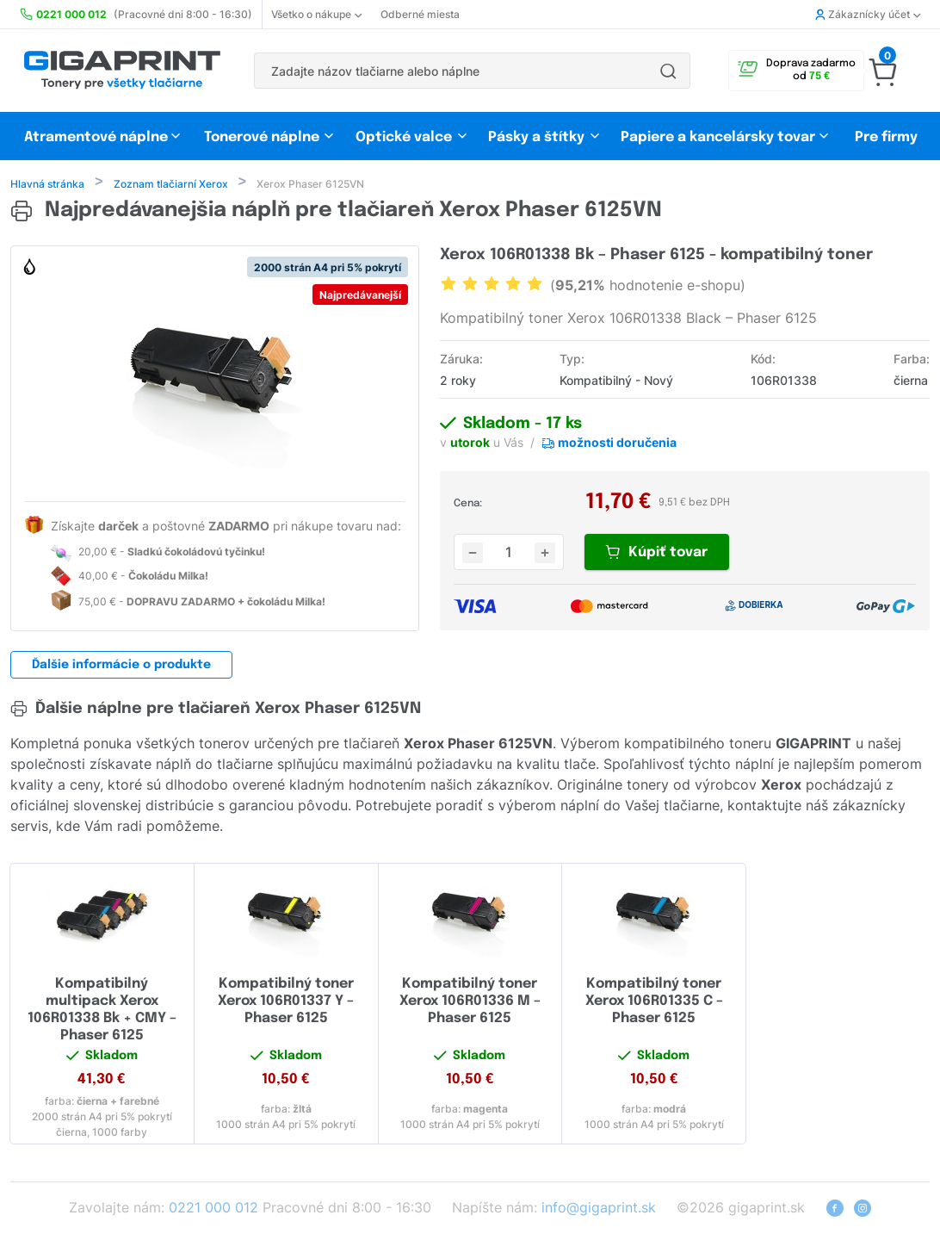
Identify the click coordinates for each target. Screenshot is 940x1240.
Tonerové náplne (261, 137)
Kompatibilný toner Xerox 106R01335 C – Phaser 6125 (654, 1002)
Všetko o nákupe (316, 14)
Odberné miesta (420, 14)
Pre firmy (886, 137)
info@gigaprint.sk (598, 1209)
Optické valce (404, 137)
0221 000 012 (213, 1209)
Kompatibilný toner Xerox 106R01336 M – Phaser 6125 (470, 1002)
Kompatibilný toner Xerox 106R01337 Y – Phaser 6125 (286, 1002)
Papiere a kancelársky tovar (720, 137)
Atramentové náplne (96, 137)
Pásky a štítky (536, 137)
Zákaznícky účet (867, 14)
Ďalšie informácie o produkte (121, 666)
